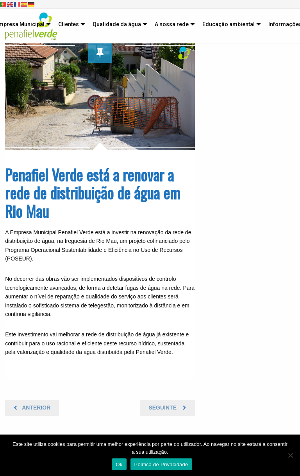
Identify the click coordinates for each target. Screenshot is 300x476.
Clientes (68, 24)
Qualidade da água (117, 24)
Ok (119, 464)
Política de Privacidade (161, 464)
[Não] (290, 455)
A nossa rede (172, 24)
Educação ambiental (228, 24)
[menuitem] (70, 24)
